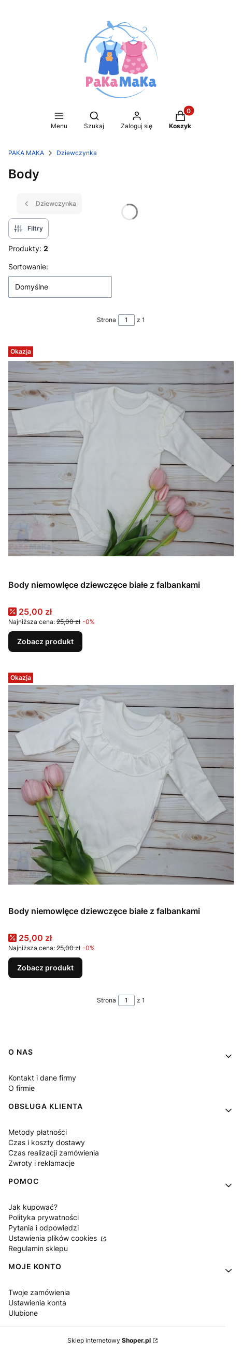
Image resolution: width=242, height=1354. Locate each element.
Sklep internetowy (109, 1340)
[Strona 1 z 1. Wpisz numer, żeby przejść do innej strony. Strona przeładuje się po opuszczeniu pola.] (126, 320)
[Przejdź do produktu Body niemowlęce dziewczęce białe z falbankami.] (121, 458)
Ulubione (23, 1313)
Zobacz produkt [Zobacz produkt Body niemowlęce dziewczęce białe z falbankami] (45, 641)
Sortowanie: (28, 266)
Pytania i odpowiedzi (43, 1227)
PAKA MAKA (26, 153)
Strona (106, 320)
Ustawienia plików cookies (53, 1238)
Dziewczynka (76, 153)
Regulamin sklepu (38, 1248)
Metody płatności (37, 1132)
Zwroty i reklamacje (41, 1163)
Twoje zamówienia (39, 1292)
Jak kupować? (33, 1207)
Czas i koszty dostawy (46, 1142)
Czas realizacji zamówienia (53, 1152)
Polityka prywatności (43, 1217)
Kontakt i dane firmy (42, 1077)
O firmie (21, 1088)
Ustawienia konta (37, 1302)
